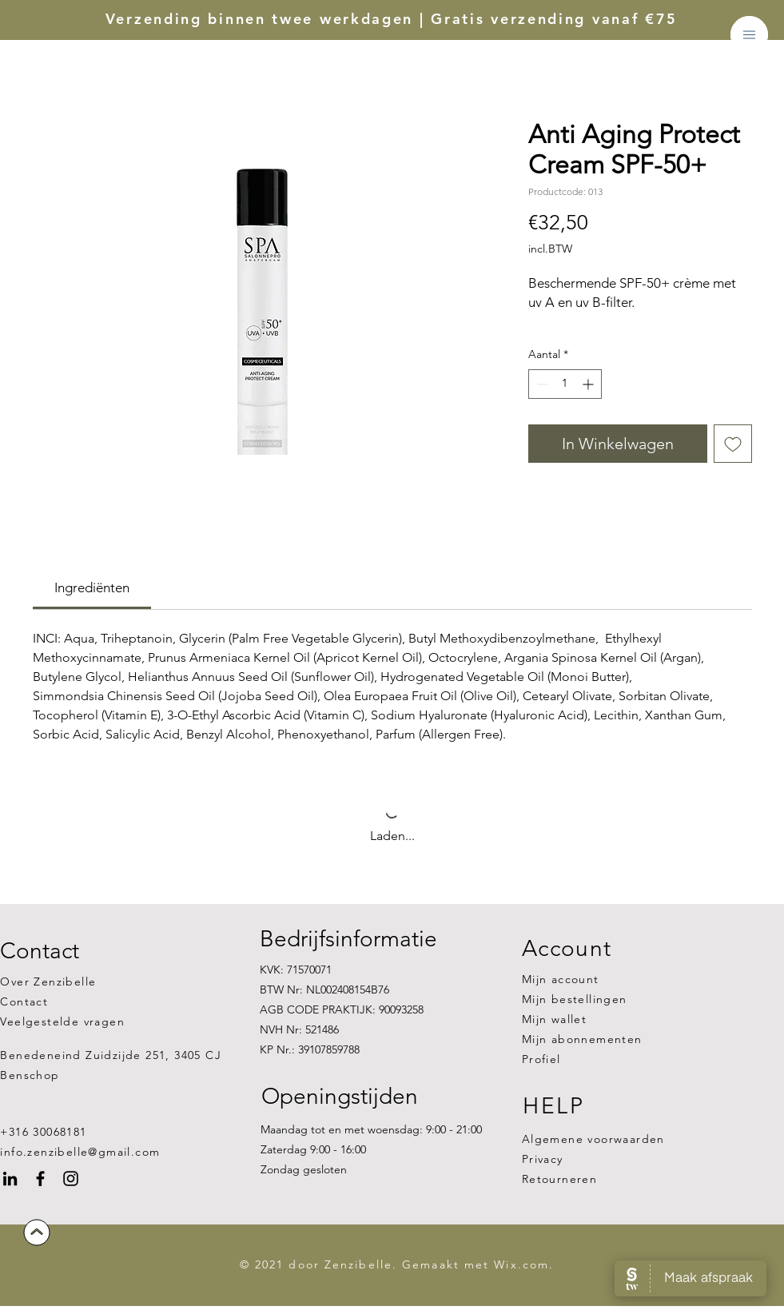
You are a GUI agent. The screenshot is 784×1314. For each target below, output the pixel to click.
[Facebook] (40, 1179)
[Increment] (589, 384)
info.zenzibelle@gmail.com (80, 1152)
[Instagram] (71, 1179)
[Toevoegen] (733, 443)
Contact (24, 1001)
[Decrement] (541, 384)
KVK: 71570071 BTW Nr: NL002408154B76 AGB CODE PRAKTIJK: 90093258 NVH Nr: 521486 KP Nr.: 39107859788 (342, 1009)
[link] (91, 587)
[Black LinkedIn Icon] (10, 1179)
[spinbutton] (565, 384)
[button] (749, 35)
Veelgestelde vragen (62, 1021)
